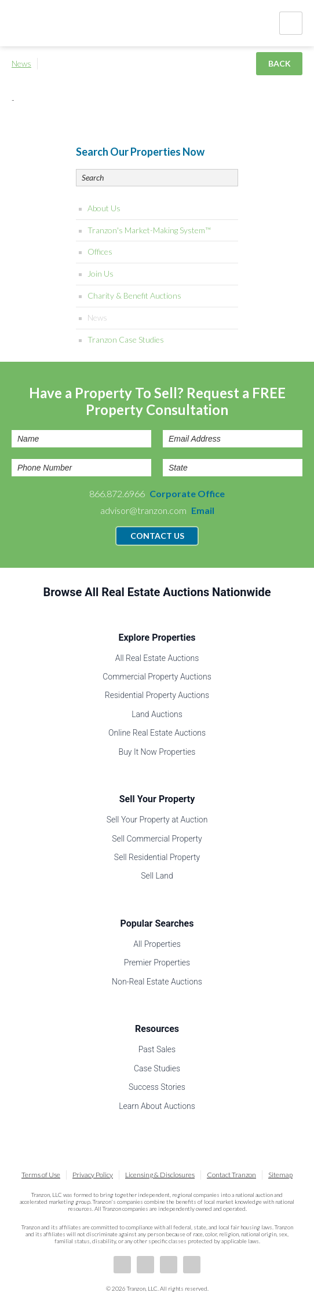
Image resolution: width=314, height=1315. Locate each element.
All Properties (157, 944)
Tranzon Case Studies (125, 339)
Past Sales (157, 1049)
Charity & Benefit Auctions (134, 295)
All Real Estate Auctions (157, 658)
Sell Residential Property (157, 857)
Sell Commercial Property (157, 838)
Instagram (191, 1264)
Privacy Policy (92, 1174)
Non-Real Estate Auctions (157, 981)
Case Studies (157, 1068)
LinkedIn (145, 1264)
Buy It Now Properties (157, 751)
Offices (99, 251)
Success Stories (157, 1087)
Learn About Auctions (157, 1106)
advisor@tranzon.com (157, 510)
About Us (104, 208)
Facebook (122, 1264)
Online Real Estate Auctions (157, 732)
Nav (290, 23)
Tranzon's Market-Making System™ (149, 230)
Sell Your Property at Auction (157, 819)
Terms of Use (40, 1174)
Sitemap (280, 1174)
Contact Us (157, 536)
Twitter (168, 1264)
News (21, 63)
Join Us (100, 273)
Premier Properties (157, 962)
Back (279, 63)
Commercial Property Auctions (157, 676)
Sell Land (157, 875)
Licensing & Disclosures (160, 1174)
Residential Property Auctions (157, 695)
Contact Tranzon (231, 1174)
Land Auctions (157, 714)
